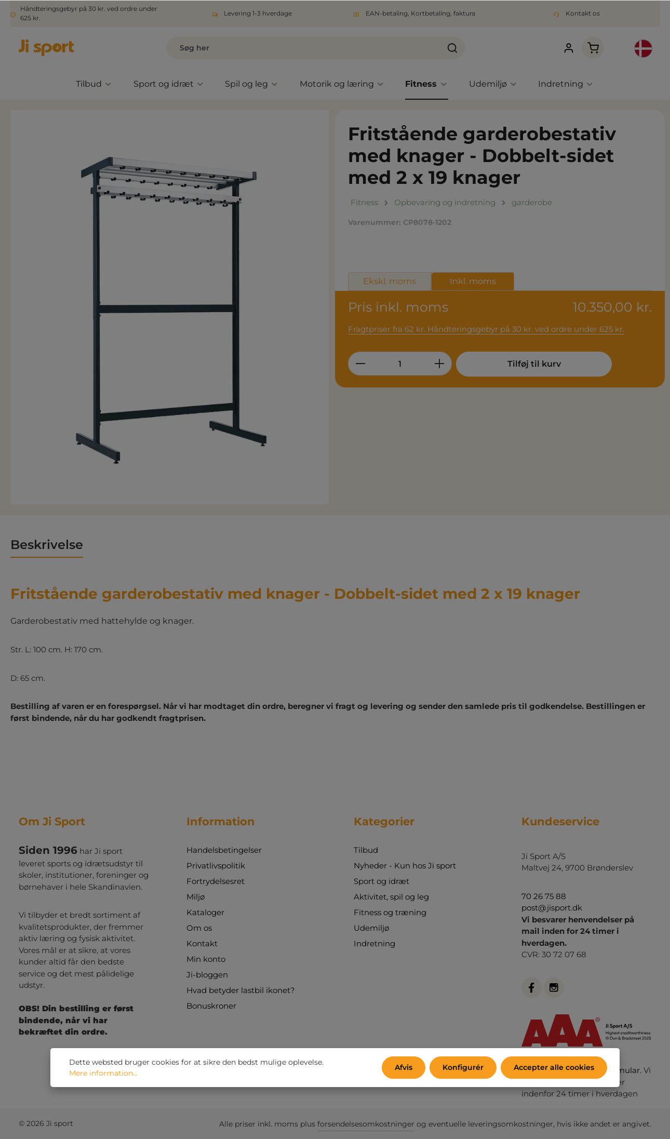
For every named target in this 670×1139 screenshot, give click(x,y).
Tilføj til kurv (534, 364)
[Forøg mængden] (439, 364)
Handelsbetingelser (224, 850)
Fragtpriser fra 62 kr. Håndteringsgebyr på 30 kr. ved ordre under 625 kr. (486, 329)
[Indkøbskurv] (593, 48)
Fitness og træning (390, 912)
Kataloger (205, 912)
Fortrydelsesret (215, 881)
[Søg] (452, 47)
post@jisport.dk (551, 908)
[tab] (46, 545)
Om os (199, 928)
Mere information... (103, 1073)
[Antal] (400, 364)
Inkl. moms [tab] (473, 281)
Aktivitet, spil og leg (391, 897)
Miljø (195, 897)
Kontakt (202, 943)
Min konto (205, 959)
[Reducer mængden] (360, 364)
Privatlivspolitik (215, 865)
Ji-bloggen (207, 975)
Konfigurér (463, 1067)
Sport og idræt (381, 881)
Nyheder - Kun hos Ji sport (405, 865)
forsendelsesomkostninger (365, 1124)
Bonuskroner (211, 1006)
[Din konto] (568, 48)
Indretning (374, 943)
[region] (170, 307)
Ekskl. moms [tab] (389, 281)
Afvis (403, 1067)
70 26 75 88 (543, 896)
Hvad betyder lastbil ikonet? (240, 990)
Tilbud (366, 850)
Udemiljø (371, 928)
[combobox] (303, 47)
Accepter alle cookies (554, 1067)
